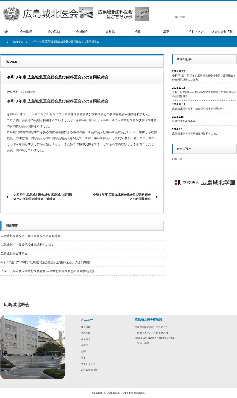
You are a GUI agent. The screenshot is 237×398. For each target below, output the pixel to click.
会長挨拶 (85, 326)
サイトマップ (88, 363)
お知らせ (18, 41)
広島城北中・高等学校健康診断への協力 (27, 244)
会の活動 (85, 333)
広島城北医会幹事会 (13, 253)
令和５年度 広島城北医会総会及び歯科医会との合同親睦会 (122, 197)
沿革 (83, 357)
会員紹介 (85, 339)
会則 (83, 351)
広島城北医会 (115, 392)
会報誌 (84, 345)
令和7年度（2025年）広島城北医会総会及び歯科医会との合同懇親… (46, 262)
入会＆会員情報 (89, 369)
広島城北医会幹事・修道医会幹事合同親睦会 (30, 236)
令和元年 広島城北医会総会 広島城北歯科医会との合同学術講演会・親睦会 (42, 197)
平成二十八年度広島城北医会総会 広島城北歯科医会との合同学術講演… (48, 271)
